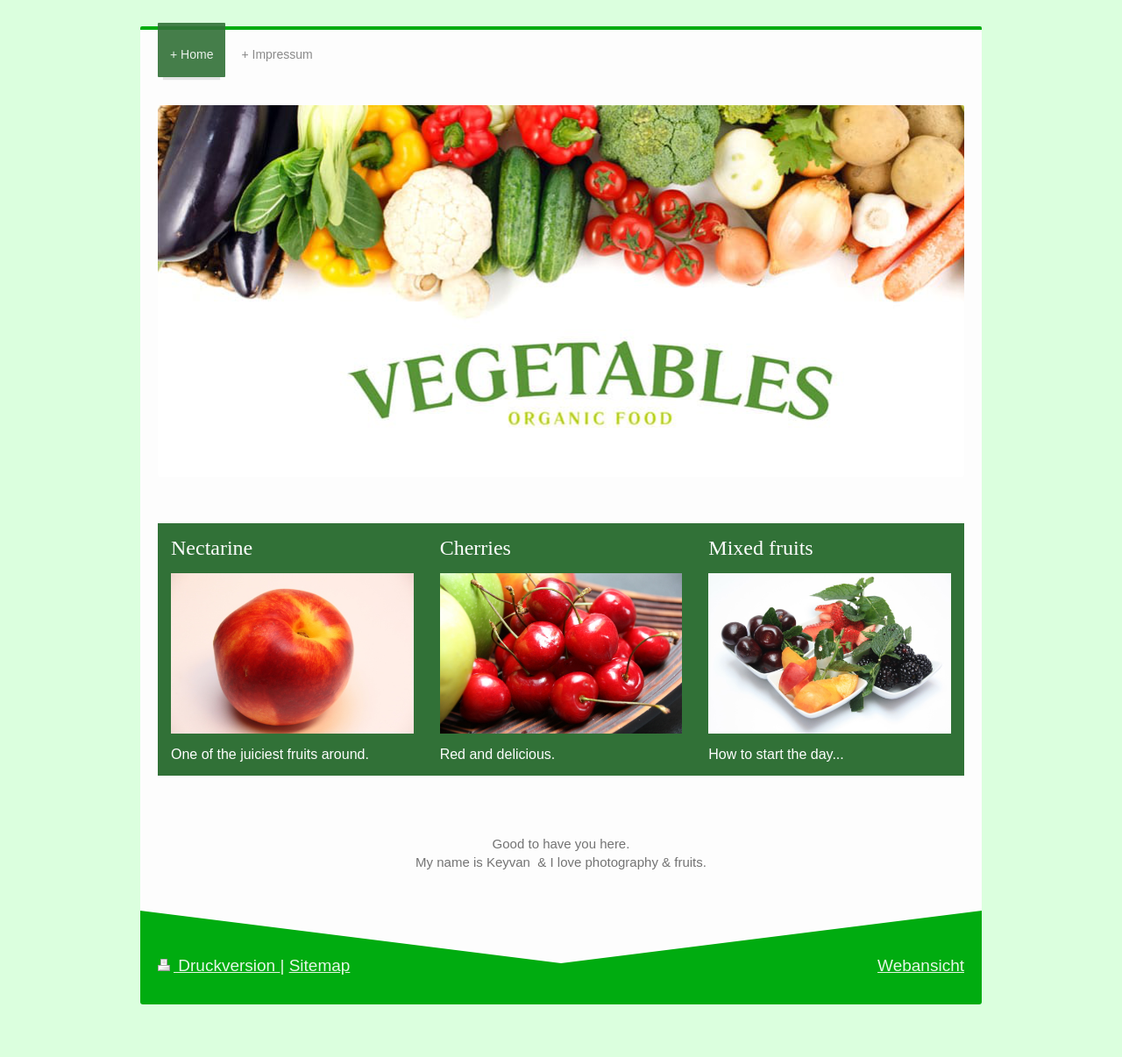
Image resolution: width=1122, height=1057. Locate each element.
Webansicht (920, 965)
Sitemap (320, 965)
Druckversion (219, 965)
